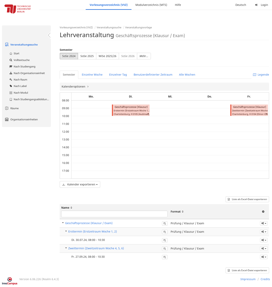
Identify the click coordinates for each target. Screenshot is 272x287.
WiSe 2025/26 (107, 56)
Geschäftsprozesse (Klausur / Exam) (89, 223)
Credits (265, 279)
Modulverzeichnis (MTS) (151, 5)
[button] (148, 113)
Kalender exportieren (80, 184)
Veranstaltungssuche (21, 44)
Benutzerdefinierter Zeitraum (153, 74)
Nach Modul (18, 92)
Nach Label (17, 86)
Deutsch (240, 5)
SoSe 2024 (69, 56)
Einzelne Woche (92, 74)
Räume (11, 108)
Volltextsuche (19, 60)
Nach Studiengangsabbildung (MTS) (29, 99)
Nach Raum (17, 79)
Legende (261, 74)
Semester (66, 50)
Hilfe (178, 5)
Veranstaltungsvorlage (138, 27)
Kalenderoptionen (74, 86)
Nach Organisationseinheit (26, 73)
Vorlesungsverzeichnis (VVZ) (109, 5)
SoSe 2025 (87, 56)
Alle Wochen (187, 74)
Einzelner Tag (118, 74)
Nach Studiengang (21, 66)
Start (13, 53)
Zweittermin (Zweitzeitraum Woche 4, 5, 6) (96, 248)
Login (261, 5)
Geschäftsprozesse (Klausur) (131, 107)
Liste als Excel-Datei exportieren (247, 199)
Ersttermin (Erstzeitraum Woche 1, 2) (92, 231)
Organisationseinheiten (21, 119)
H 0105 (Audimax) (140, 114)
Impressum (248, 279)
